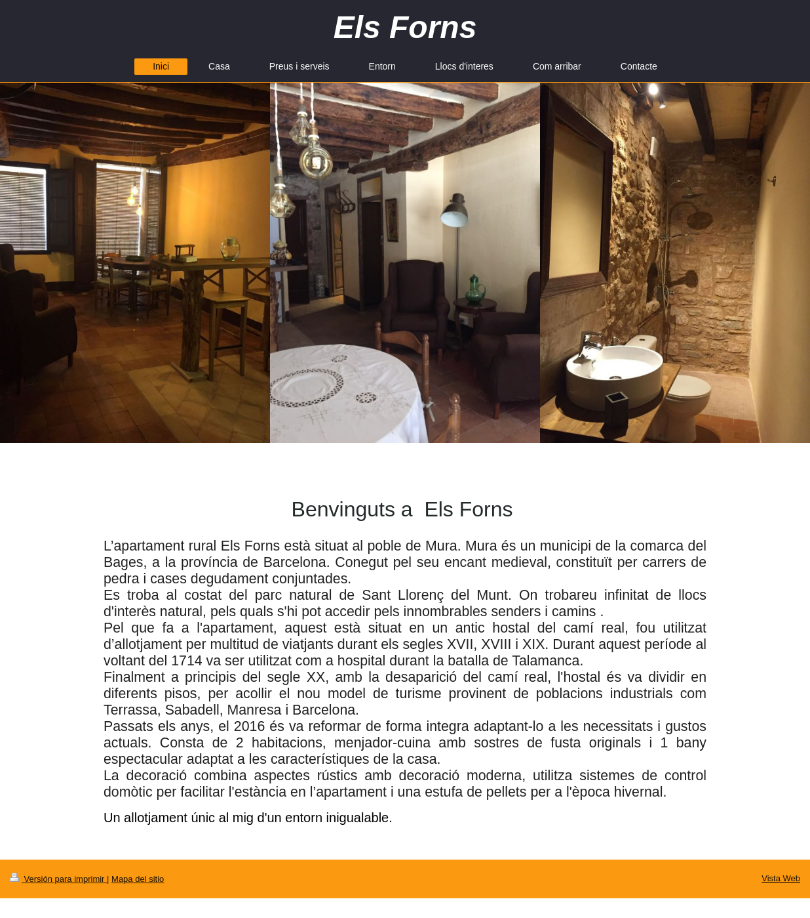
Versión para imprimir (58, 879)
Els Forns (405, 27)
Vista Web (781, 878)
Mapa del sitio (137, 879)
